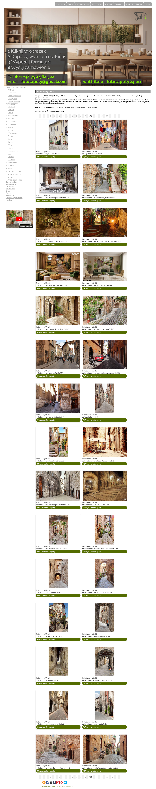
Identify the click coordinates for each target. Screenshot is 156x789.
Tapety (70, 4)
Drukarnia (10, 186)
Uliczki (10, 112)
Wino (10, 145)
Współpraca (11, 184)
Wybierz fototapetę (47, 157)
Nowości (11, 107)
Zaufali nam (10, 189)
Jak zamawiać (97, 4)
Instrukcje (109, 4)
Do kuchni (12, 124)
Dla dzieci (11, 159)
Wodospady (12, 133)
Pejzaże (11, 118)
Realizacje (130, 4)
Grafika (11, 165)
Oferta (8, 193)
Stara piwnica (13, 151)
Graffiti (11, 157)
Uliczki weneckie (14, 171)
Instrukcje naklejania (14, 180)
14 (112, 116)
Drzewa (11, 110)
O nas (8, 191)
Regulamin (119, 4)
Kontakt (139, 4)
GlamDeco (12, 93)
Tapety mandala (14, 101)
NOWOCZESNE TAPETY (16, 87)
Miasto (10, 148)
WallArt (11, 90)
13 (107, 116)
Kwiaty (10, 127)
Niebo (10, 130)
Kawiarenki (12, 162)
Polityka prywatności (14, 198)
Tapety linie (12, 98)
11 (96, 116)
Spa (9, 154)
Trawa (10, 136)
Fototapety (60, 4)
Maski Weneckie (14, 174)
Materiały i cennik (82, 4)
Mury (10, 168)
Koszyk (148, 4)
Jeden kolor (12, 121)
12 (102, 116)
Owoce (10, 142)
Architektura (13, 115)
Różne (10, 177)
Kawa (10, 139)
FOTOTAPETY (12, 104)
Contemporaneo (14, 96)
